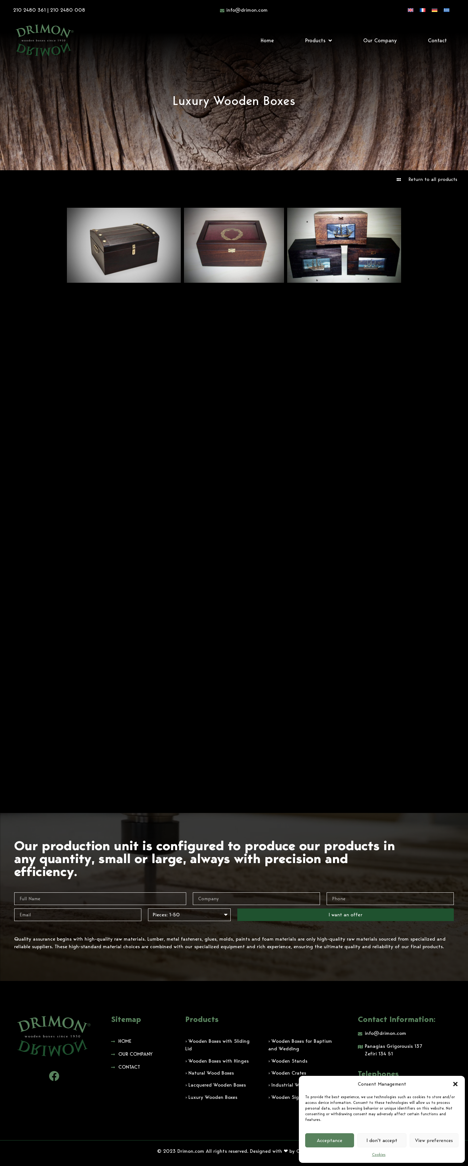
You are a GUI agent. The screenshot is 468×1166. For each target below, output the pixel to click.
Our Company (380, 40)
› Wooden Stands (287, 1061)
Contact (437, 40)
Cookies (379, 1154)
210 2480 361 (29, 10)
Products (318, 40)
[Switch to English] (411, 10)
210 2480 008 (67, 10)
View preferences (434, 1140)
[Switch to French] (423, 10)
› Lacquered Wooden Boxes (215, 1085)
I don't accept (381, 1140)
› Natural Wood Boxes (209, 1073)
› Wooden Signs (286, 1097)
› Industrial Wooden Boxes (297, 1085)
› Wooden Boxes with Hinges (217, 1061)
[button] (455, 1084)
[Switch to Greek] (447, 10)
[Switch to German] (435, 10)
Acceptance (329, 1140)
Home (267, 40)
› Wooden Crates (287, 1073)
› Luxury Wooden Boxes (211, 1097)
